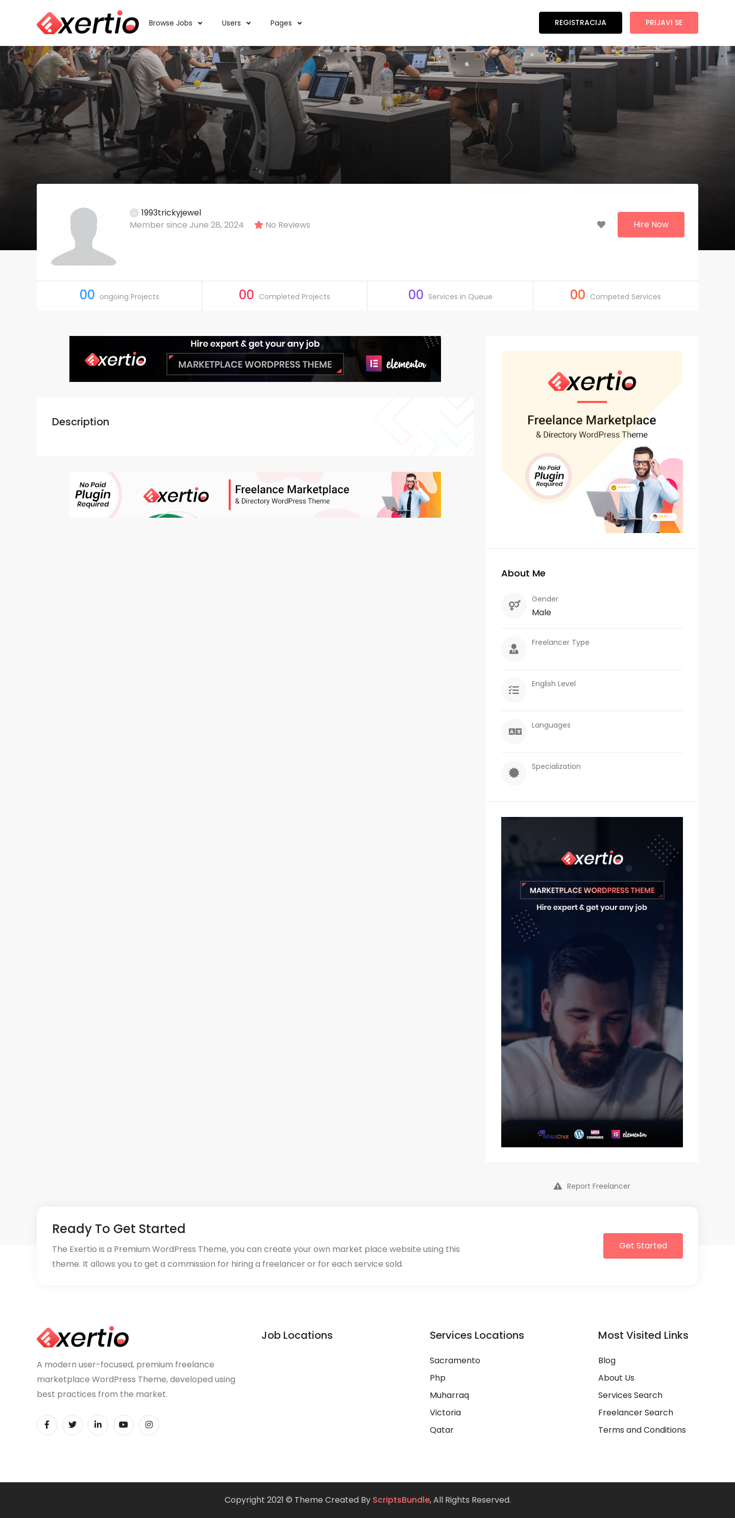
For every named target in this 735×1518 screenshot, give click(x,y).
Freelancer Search (635, 1412)
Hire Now (651, 224)
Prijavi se (664, 22)
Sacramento (455, 1360)
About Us (616, 1378)
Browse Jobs (175, 23)
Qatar (442, 1430)
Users (236, 23)
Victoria (445, 1412)
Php (438, 1378)
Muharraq (449, 1395)
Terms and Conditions (642, 1430)
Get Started (643, 1245)
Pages (286, 23)
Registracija (580, 22)
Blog (607, 1360)
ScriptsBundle (401, 1500)
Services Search (630, 1395)
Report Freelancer (592, 1186)
